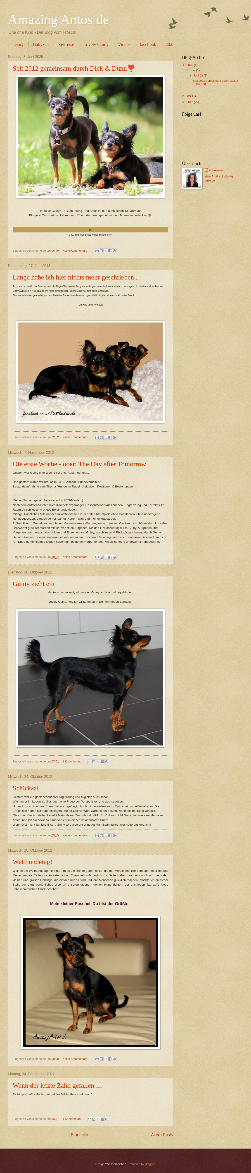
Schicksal (26, 788)
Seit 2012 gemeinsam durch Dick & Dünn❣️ (74, 68)
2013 (190, 95)
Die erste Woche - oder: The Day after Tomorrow (79, 464)
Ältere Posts (162, 1134)
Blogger (150, 1164)
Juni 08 (199, 75)
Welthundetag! (32, 861)
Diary (18, 44)
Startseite (79, 1134)
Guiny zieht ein (33, 583)
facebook (148, 44)
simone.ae (216, 170)
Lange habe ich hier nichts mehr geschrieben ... (77, 277)
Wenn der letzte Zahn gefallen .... (58, 1085)
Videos (124, 44)
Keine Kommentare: (75, 250)
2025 (170, 44)
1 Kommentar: (71, 761)
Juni (193, 70)
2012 (190, 102)
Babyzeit (41, 44)
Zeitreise (66, 44)
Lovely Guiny (96, 44)
